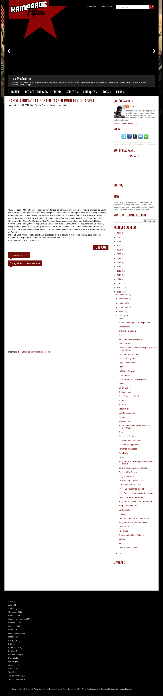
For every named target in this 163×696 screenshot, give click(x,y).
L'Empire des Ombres (128, 354)
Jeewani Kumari (126, 689)
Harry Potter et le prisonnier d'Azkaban (135, 493)
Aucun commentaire (58, 105)
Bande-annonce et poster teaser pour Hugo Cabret (51, 101)
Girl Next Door (124, 421)
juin (121, 554)
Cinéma (57, 91)
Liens (120, 91)
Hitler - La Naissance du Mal (131, 489)
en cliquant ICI (32, 240)
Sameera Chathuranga (109, 689)
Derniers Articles (36, 91)
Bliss (120, 543)
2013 (119, 283)
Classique (12, 622)
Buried (121, 400)
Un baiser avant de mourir (130, 440)
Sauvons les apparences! (129, 445)
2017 (119, 266)
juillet (121, 315)
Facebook (91, 7)
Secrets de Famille (126, 436)
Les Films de (14, 654)
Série (10, 669)
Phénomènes (124, 327)
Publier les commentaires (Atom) (35, 352)
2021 (119, 250)
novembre (123, 299)
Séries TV (72, 91)
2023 (119, 241)
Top (10, 672)
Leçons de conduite (127, 362)
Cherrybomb (124, 375)
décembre (123, 294)
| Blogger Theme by (72, 689)
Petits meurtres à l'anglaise (130, 339)
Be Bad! (122, 404)
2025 (119, 233)
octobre (122, 303)
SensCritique (106, 7)
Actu (32, 105)
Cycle (10, 630)
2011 (119, 292)
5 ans (10, 601)
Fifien (131, 106)
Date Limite (123, 409)
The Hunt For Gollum (127, 472)
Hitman (121, 417)
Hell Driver (123, 531)
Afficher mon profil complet (125, 123)
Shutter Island (124, 392)
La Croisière (123, 527)
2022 (119, 245)
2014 (119, 279)
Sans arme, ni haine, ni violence (132, 468)
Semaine (12, 665)
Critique (11, 626)
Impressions (13, 647)
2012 (119, 287)
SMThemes (51, 689)
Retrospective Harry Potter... (131, 535)
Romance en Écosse (127, 449)
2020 (119, 254)
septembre (124, 307)
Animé (11, 608)
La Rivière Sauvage (127, 371)
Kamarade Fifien (32, 689)
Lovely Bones (124, 388)
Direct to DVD (14, 633)
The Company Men (127, 358)
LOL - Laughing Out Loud (129, 485)
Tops (107, 91)
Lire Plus (101, 247)
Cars (120, 432)
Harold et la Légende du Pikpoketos (134, 322)
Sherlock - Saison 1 (127, 331)
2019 (119, 258)
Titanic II (122, 367)
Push (120, 335)
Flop (10, 644)
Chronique (13, 612)
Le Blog (11, 651)
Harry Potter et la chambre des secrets (135, 501)
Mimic (121, 383)
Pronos (11, 661)
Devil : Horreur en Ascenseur (131, 497)
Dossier (45, 105)
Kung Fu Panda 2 (126, 476)
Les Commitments (126, 413)
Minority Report (125, 343)
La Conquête (124, 510)
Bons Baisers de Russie (129, 396)
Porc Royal (123, 453)
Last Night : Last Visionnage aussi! (133, 518)
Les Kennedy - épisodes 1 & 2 (131, 480)
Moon (121, 318)
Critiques (90, 91)
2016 (119, 271)
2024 (119, 237)
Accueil (15, 91)
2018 (119, 262)
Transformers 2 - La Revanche (132, 379)
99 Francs (122, 539)
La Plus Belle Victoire (127, 548)
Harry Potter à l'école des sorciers (133, 522)
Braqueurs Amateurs (127, 505)
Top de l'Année (15, 676)
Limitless (122, 514)
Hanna (121, 457)
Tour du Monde (15, 679)
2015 (119, 275)
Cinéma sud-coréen (17, 619)
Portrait (11, 658)
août (121, 311)
